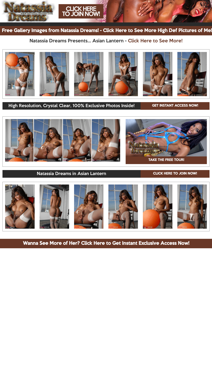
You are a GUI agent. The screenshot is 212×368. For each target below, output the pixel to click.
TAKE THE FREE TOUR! (166, 160)
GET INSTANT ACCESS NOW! (175, 105)
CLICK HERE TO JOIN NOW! (175, 173)
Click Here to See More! (155, 41)
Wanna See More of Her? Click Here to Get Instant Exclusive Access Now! (106, 243)
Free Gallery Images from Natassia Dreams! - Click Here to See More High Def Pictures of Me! (107, 31)
